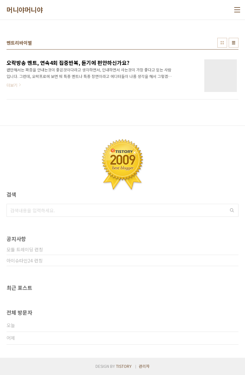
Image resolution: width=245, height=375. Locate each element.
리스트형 (233, 43)
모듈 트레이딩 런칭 (25, 249)
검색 (232, 210)
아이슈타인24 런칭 (25, 260)
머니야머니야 (25, 10)
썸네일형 (222, 43)
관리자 (144, 366)
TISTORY (124, 366)
